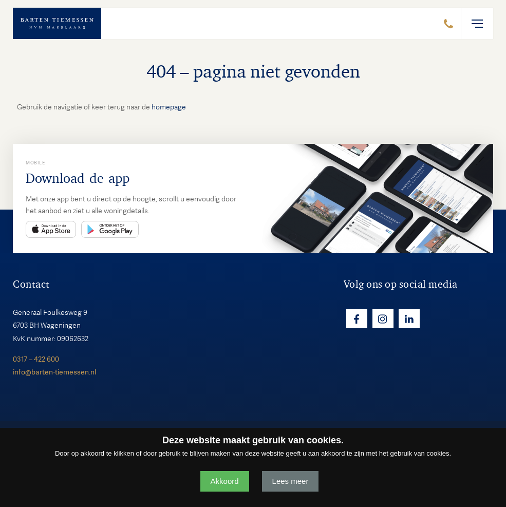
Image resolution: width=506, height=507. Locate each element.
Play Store (110, 229)
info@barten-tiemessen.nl (54, 372)
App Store (51, 229)
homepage (169, 107)
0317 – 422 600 (36, 359)
